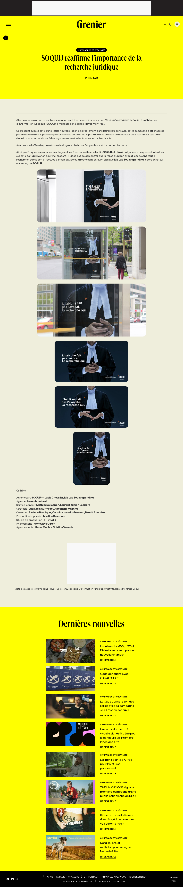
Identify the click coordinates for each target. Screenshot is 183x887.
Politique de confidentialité (79, 881)
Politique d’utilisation (112, 881)
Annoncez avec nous (114, 877)
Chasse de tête (76, 877)
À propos (48, 877)
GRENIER (174, 877)
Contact (93, 877)
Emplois (60, 877)
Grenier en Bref (137, 877)
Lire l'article (108, 660)
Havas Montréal (94, 123)
